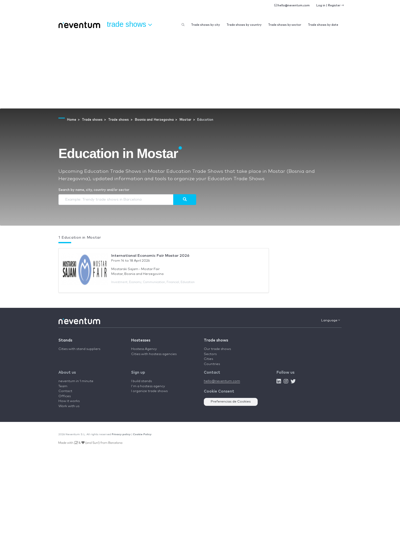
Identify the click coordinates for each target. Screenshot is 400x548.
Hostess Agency (144, 349)
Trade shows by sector (284, 24)
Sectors (210, 354)
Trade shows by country (244, 24)
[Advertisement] (200, 70)
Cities (208, 359)
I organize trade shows (149, 391)
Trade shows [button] (129, 24)
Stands (65, 340)
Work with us (68, 406)
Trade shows (216, 340)
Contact (65, 391)
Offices (64, 396)
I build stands (141, 381)
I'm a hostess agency (148, 386)
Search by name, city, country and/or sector (93, 190)
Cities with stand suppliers (79, 349)
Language (330, 320)
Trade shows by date (323, 24)
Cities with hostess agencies (154, 354)
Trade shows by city (205, 24)
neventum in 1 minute (75, 381)
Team (62, 386)
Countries (212, 364)
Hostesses (140, 340)
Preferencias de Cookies (231, 401)
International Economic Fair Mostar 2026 (150, 256)
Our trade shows (217, 349)
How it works (69, 401)
